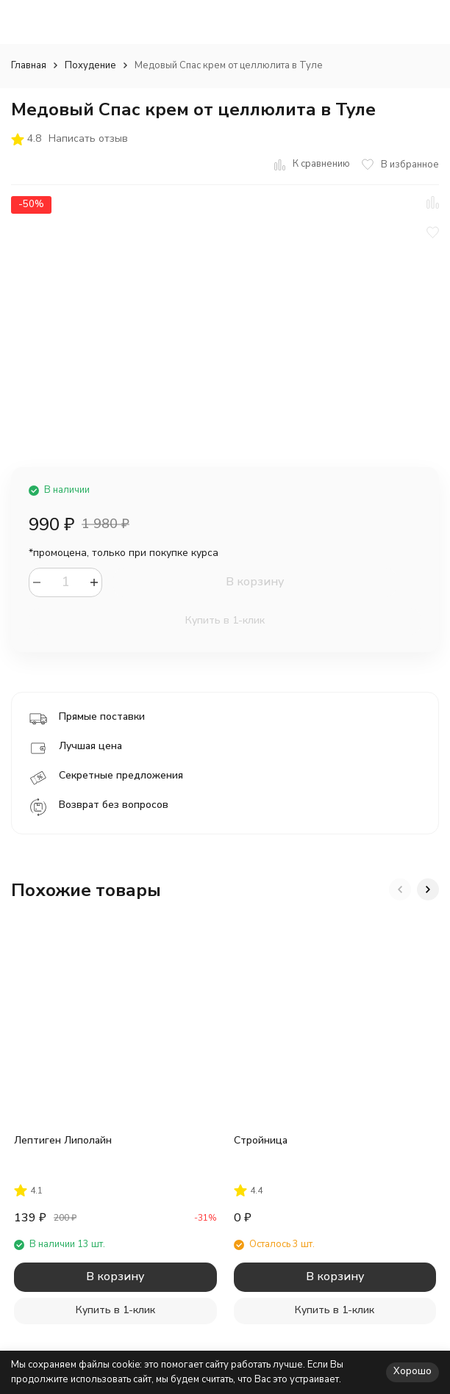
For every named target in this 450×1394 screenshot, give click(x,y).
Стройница (261, 1140)
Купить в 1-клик (225, 620)
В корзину (255, 582)
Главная (28, 65)
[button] (400, 889)
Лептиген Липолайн (63, 1140)
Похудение (90, 65)
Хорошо (412, 1371)
